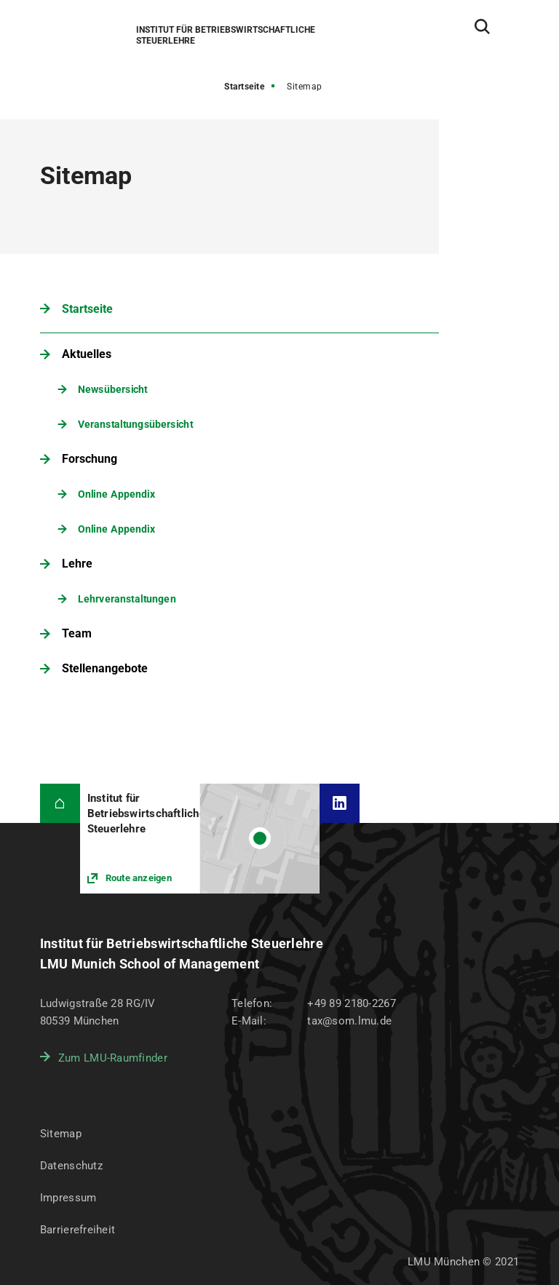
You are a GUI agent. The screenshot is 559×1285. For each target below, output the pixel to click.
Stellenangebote (105, 668)
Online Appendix (116, 494)
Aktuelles (86, 354)
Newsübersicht (113, 389)
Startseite (244, 86)
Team (77, 633)
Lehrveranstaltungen (127, 598)
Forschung (89, 459)
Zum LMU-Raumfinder (112, 1058)
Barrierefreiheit (77, 1229)
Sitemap (61, 1133)
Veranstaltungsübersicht (135, 424)
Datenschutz (71, 1165)
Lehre (77, 563)
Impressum (68, 1197)
